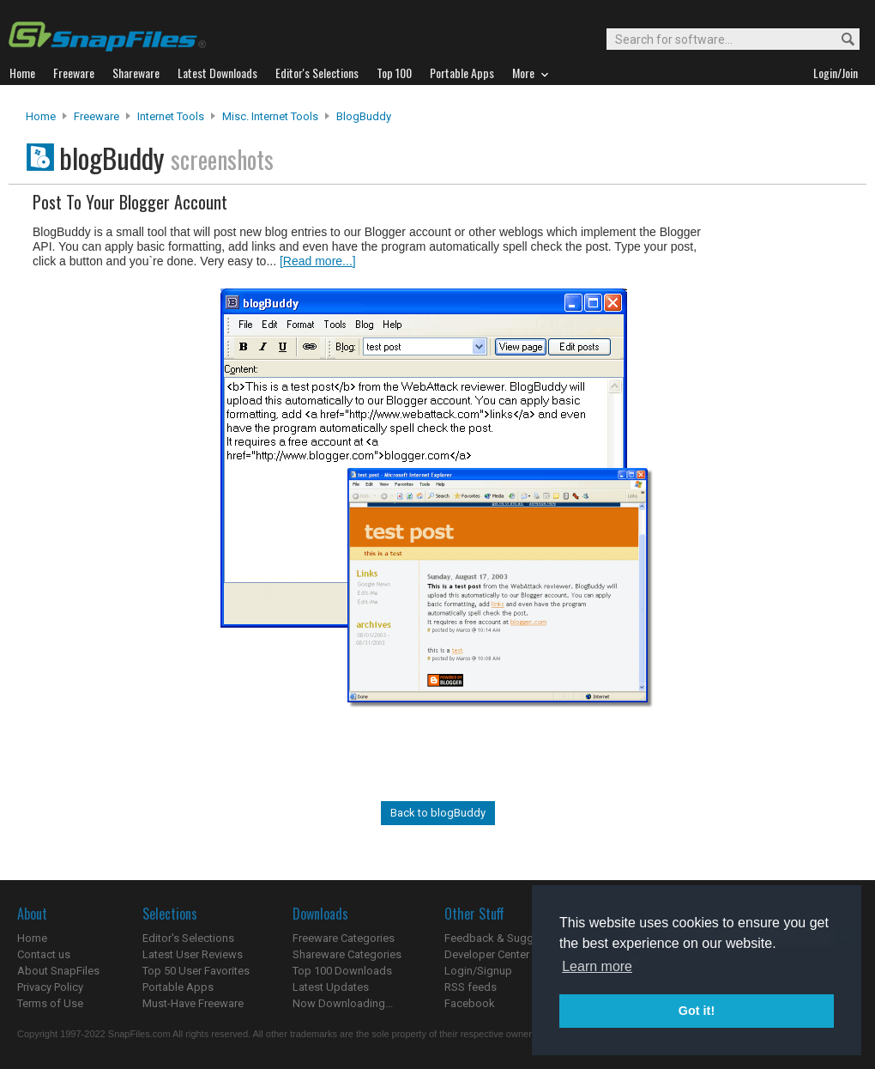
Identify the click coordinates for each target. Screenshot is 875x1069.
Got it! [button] (697, 1010)
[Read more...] (318, 261)
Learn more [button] (597, 966)
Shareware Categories (347, 954)
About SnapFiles (58, 970)
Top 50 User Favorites (196, 970)
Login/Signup (478, 970)
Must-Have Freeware (193, 1003)
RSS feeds (470, 987)
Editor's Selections (188, 938)
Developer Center (486, 954)
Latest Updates (331, 987)
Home (41, 116)
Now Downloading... (343, 1003)
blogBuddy (363, 116)
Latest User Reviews (192, 954)
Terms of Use (50, 1003)
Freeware (96, 116)
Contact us (43, 954)
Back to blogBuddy (438, 812)
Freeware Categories (344, 938)
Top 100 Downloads (342, 970)
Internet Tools (170, 116)
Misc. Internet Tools (270, 116)
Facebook (469, 1003)
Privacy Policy (50, 987)
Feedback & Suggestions (507, 938)
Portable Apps (178, 987)
